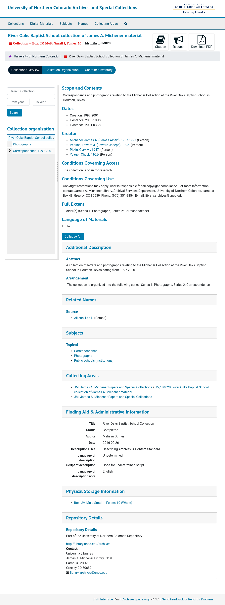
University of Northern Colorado (36, 56)
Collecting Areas (106, 24)
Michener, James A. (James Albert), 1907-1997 (103, 140)
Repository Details (84, 518)
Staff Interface (103, 599)
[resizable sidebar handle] (58, 172)
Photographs (22, 144)
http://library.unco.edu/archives (88, 544)
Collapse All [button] (73, 236)
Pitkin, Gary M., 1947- (85, 150)
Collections (16, 24)
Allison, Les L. (84, 318)
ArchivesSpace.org (135, 599)
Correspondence (85, 351)
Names (83, 24)
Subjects (66, 24)
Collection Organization (62, 70)
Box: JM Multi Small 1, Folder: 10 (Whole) (103, 503)
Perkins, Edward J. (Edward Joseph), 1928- (100, 145)
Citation (160, 42)
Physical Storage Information (95, 491)
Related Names (81, 300)
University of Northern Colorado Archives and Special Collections (72, 7)
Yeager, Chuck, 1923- (84, 154)
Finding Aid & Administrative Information (108, 412)
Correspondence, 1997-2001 (33, 151)
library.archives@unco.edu (88, 572)
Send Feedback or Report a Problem (187, 599)
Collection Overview (25, 70)
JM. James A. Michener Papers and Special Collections (113, 387)
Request (178, 42)
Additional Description (88, 247)
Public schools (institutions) (93, 360)
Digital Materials (41, 24)
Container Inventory (98, 70)
